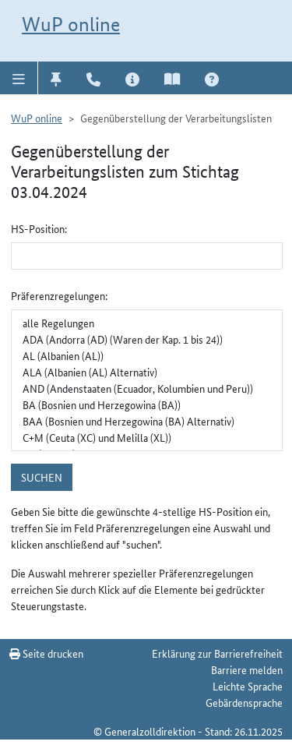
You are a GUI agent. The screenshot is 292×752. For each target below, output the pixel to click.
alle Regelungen (147, 323)
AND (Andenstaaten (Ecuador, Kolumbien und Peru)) (147, 388)
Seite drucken (46, 653)
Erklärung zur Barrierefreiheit (217, 653)
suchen (41, 477)
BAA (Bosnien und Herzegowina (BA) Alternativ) (147, 421)
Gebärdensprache (244, 702)
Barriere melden (247, 669)
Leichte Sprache (248, 686)
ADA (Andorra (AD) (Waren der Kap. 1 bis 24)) (147, 339)
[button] (19, 78)
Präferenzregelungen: (59, 295)
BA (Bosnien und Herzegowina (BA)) (147, 405)
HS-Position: (39, 228)
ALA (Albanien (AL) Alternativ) (147, 372)
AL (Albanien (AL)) (147, 356)
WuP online (71, 24)
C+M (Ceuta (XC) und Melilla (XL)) (147, 437)
